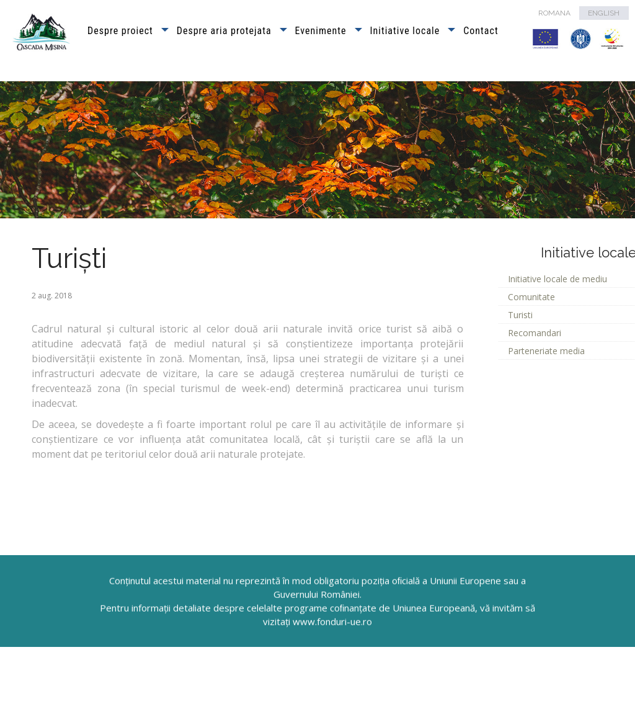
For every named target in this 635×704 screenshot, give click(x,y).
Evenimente (321, 31)
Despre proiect (120, 31)
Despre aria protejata (224, 31)
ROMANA (554, 13)
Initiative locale (405, 31)
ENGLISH (603, 13)
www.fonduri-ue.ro (332, 649)
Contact (480, 31)
